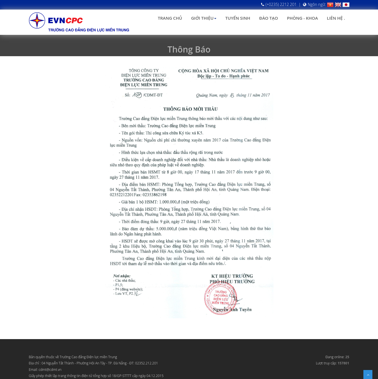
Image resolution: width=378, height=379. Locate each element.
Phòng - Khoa (302, 18)
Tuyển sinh (237, 18)
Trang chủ (170, 18)
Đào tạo (268, 18)
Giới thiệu (203, 18)
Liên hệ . (336, 18)
